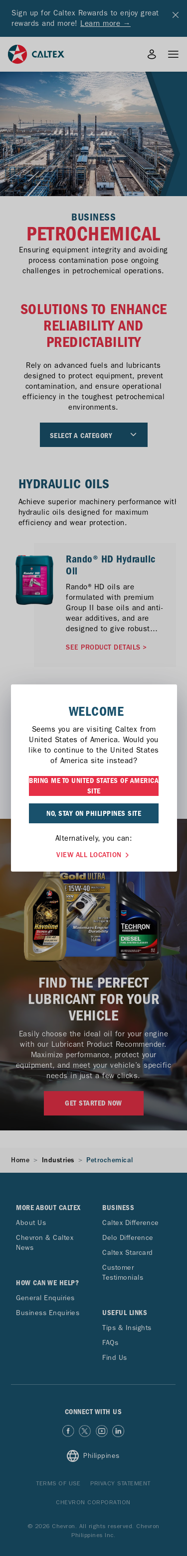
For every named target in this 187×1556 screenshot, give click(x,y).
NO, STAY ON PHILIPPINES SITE (93, 813)
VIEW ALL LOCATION (93, 854)
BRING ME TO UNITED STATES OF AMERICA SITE (94, 785)
